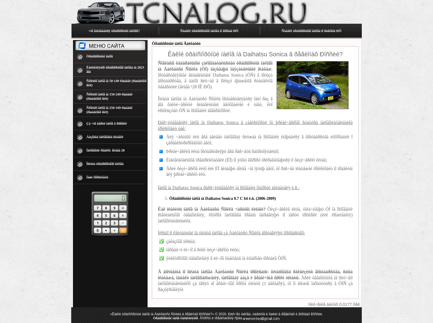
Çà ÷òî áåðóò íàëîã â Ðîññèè (106, 123)
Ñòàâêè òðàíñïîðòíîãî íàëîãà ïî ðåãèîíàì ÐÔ (311, 31)
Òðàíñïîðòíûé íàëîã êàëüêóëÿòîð (175, 318)
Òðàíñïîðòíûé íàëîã (99, 56)
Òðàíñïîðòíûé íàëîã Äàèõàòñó (176, 43)
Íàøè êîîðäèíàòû (97, 177)
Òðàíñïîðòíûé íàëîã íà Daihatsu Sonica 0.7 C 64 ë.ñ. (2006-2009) (222, 198)
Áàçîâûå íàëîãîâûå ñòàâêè (104, 137)
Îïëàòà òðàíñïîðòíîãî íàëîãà (105, 164)
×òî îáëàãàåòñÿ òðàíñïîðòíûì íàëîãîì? (114, 31)
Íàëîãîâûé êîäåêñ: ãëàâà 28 (105, 150)
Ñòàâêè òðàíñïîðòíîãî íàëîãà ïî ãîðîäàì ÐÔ (209, 31)
